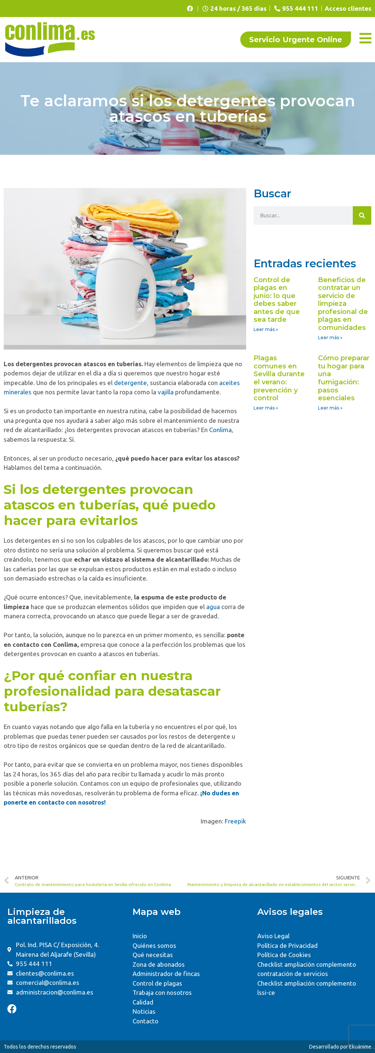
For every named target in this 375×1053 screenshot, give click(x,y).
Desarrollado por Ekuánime (340, 1047)
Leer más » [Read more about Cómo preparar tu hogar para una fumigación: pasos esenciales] (330, 408)
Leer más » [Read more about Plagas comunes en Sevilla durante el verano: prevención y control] (266, 408)
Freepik (235, 821)
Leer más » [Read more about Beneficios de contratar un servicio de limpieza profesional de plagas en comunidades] (330, 337)
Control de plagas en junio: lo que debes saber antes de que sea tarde (277, 300)
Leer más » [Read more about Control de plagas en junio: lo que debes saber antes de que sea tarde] (266, 329)
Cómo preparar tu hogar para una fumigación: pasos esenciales (343, 378)
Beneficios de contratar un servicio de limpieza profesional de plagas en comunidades (343, 304)
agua (213, 606)
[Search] (362, 215)
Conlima (220, 429)
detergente (130, 382)
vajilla (166, 391)
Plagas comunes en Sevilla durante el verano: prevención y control (279, 378)
